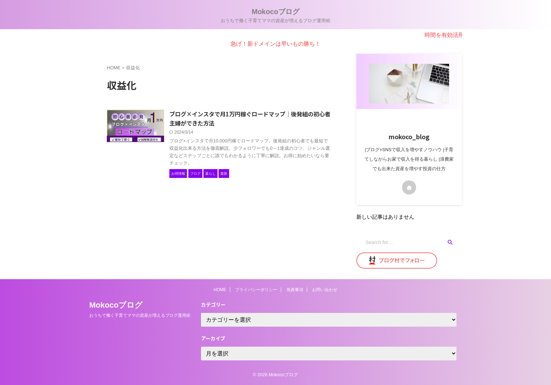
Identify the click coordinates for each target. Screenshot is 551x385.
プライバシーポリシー (256, 289)
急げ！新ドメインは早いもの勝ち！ (275, 44)
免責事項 (294, 289)
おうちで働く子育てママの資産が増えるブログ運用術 (139, 315)
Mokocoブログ (275, 11)
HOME (220, 289)
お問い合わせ (324, 289)
